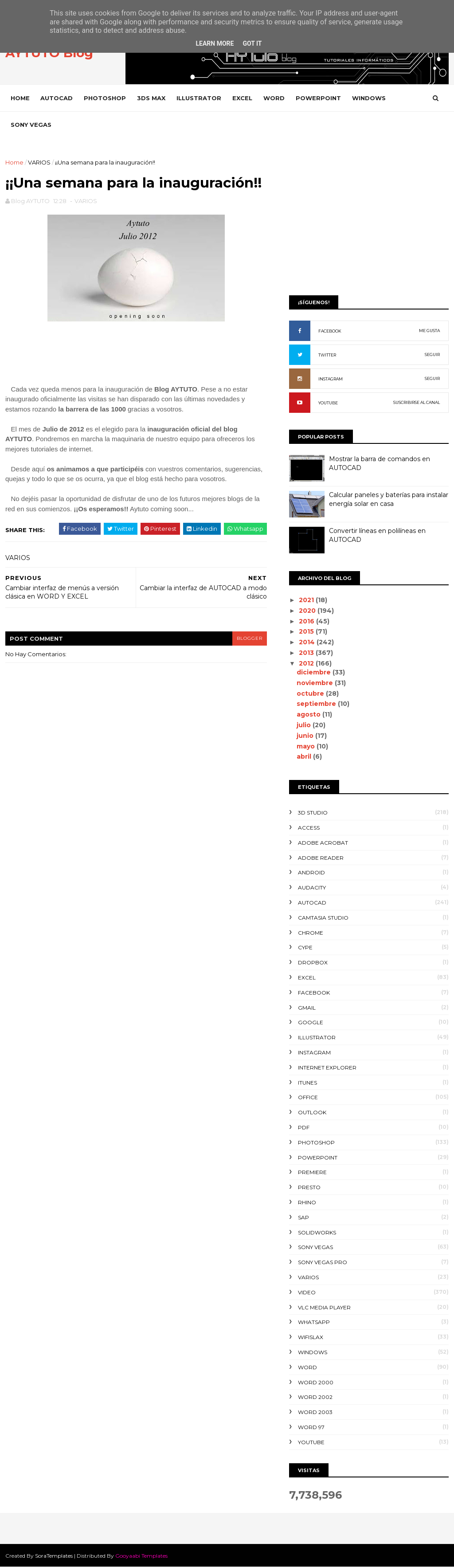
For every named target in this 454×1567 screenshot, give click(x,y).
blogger (249, 638)
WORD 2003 (315, 1412)
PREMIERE (312, 1172)
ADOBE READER (321, 857)
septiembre (317, 704)
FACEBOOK (329, 331)
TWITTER (327, 355)
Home (20, 98)
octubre (311, 693)
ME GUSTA (429, 330)
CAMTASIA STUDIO (323, 917)
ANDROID (311, 872)
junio (306, 736)
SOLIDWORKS (317, 1232)
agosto (309, 714)
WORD (274, 98)
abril (305, 756)
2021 (307, 600)
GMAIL (307, 1007)
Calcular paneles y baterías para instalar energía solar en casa (388, 499)
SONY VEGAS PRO (322, 1262)
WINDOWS (369, 98)
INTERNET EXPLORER (327, 1067)
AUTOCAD (56, 98)
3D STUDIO (313, 812)
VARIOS (39, 162)
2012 (307, 663)
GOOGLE (310, 1022)
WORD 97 (311, 1427)
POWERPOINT (318, 98)
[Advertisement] (369, 220)
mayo (307, 746)
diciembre (315, 672)
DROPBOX (313, 962)
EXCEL (242, 98)
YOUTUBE (328, 402)
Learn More (215, 43)
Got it (252, 43)
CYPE (305, 947)
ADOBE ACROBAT (323, 842)
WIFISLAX (310, 1337)
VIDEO (307, 1292)
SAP (303, 1217)
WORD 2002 (315, 1397)
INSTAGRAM (330, 378)
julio (305, 725)
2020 (308, 611)
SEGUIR (432, 354)
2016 (307, 621)
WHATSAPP (314, 1322)
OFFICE (308, 1097)
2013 (307, 653)
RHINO (307, 1202)
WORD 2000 (315, 1382)
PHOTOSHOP (105, 98)
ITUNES (307, 1082)
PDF (303, 1127)
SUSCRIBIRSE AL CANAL (416, 402)
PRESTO (309, 1187)
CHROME (310, 932)
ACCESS (309, 827)
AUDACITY (312, 887)
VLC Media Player (324, 1307)
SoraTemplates (54, 1555)
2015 (307, 631)
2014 (308, 642)
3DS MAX (151, 98)
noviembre (316, 683)
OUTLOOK (312, 1112)
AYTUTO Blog (49, 52)
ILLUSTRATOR (198, 98)
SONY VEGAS (31, 124)
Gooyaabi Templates (141, 1555)
